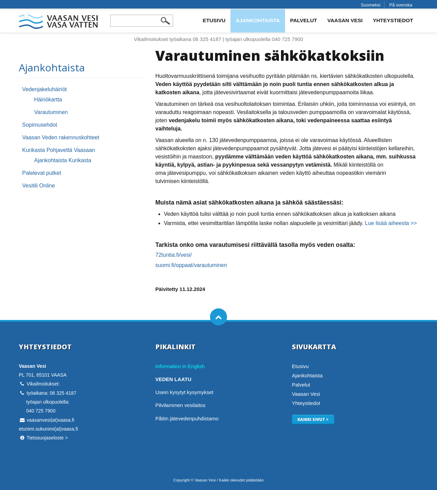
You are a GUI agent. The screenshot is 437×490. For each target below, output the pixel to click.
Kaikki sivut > (313, 419)
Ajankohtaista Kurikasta (62, 160)
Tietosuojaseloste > (47, 437)
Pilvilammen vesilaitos (180, 405)
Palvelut (303, 20)
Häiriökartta (48, 99)
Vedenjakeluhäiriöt (44, 89)
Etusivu (214, 20)
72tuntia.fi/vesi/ (173, 255)
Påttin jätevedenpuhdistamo (186, 418)
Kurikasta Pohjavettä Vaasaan (58, 150)
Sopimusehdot (39, 125)
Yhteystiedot (393, 20)
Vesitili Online (38, 185)
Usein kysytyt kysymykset (184, 392)
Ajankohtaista (258, 20)
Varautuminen (51, 112)
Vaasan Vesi (345, 20)
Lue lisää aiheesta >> (391, 223)
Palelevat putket (41, 173)
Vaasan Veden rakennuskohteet (60, 137)
